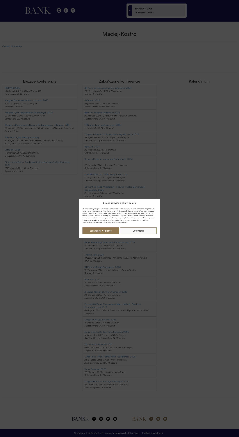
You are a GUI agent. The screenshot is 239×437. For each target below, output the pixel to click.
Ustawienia (138, 230)
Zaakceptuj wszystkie (100, 230)
